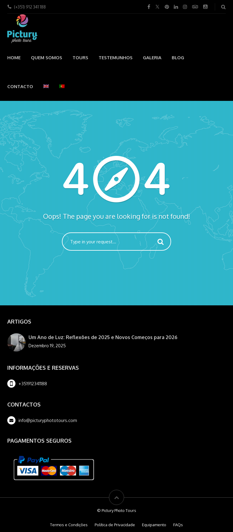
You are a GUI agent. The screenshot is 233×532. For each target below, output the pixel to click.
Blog (178, 57)
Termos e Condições (69, 524)
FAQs (178, 524)
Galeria (152, 57)
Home (14, 57)
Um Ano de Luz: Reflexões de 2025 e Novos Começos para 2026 (103, 337)
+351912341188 (33, 383)
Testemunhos (116, 57)
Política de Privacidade (115, 524)
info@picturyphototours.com (48, 420)
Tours (80, 57)
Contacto (20, 86)
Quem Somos (46, 57)
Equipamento (154, 524)
